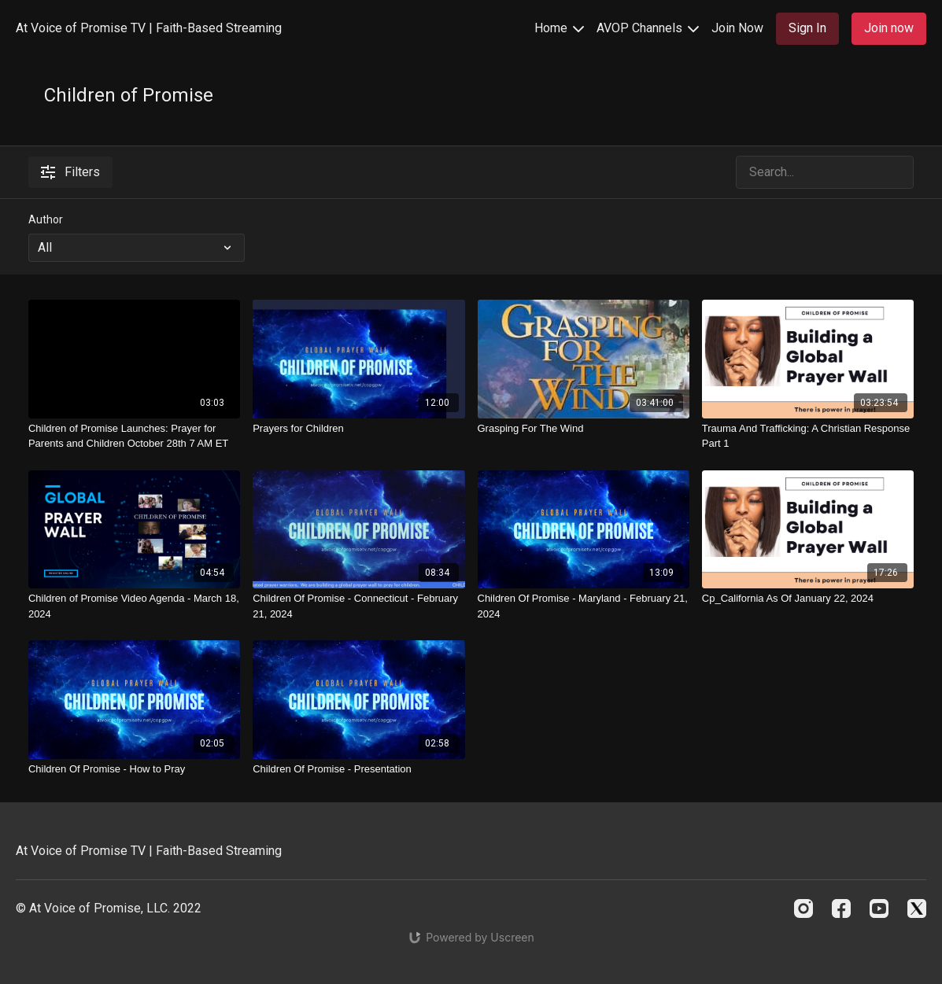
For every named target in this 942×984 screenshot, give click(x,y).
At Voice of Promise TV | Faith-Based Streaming (149, 27)
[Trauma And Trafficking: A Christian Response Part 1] (808, 436)
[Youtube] (879, 908)
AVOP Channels (648, 27)
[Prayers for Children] (358, 429)
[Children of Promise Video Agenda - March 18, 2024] (134, 606)
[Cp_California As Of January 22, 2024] (808, 598)
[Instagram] (803, 908)
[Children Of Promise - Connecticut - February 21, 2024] (358, 606)
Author (45, 219)
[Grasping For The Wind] (583, 429)
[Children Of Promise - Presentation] (358, 769)
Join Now (737, 27)
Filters (70, 171)
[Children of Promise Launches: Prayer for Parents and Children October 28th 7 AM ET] (134, 436)
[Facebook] (841, 908)
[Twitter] (916, 908)
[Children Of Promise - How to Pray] (134, 769)
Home (559, 27)
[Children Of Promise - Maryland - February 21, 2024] (583, 606)
